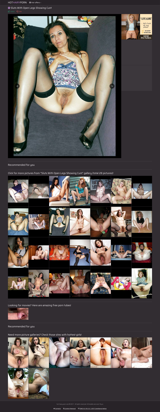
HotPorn (17, 2)
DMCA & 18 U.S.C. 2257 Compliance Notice (92, 408)
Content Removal (69, 408)
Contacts (57, 408)
